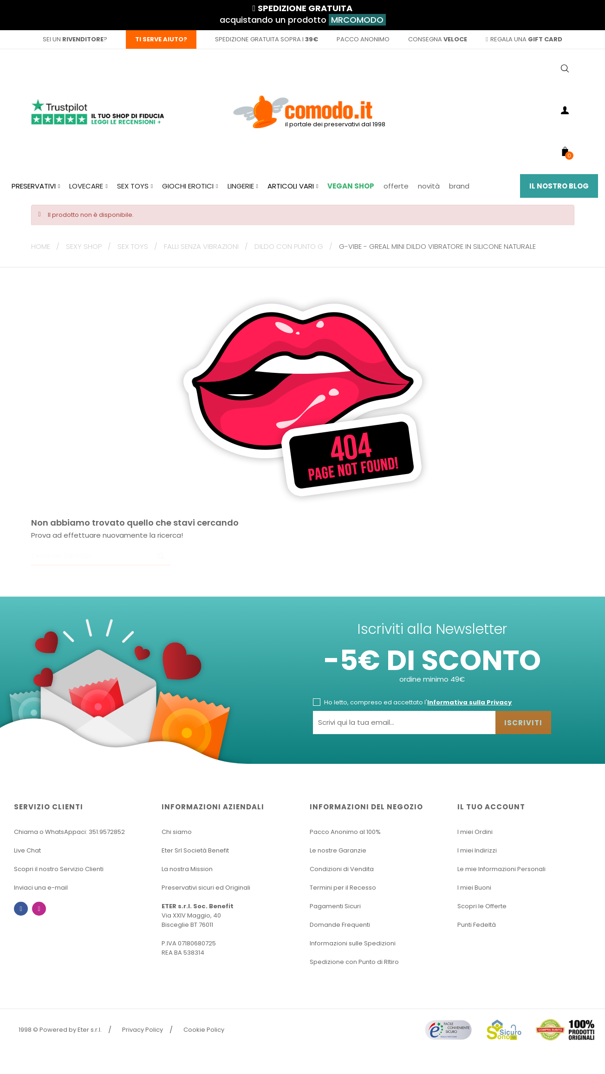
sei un (73, 39)
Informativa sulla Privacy (469, 702)
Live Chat (27, 850)
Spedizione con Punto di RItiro (354, 961)
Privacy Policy (142, 1029)
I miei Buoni (474, 887)
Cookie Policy (203, 1029)
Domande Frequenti (340, 924)
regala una (524, 39)
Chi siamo (177, 831)
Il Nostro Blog (559, 186)
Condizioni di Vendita (342, 869)
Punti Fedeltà (476, 924)
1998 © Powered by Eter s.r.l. (60, 1029)
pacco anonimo (363, 39)
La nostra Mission (187, 869)
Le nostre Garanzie (338, 850)
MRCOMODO (357, 20)
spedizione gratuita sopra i (266, 39)
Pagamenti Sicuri (335, 906)
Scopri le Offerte (482, 906)
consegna (437, 39)
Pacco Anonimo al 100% (345, 831)
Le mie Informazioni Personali (501, 869)
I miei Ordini (475, 831)
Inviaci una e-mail (41, 887)
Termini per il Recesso (343, 887)
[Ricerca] (100, 556)
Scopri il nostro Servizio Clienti (59, 869)
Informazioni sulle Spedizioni (353, 943)
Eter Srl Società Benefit (195, 850)
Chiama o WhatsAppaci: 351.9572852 (69, 831)
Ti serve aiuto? (161, 39)
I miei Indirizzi (477, 850)
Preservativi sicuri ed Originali (206, 887)
